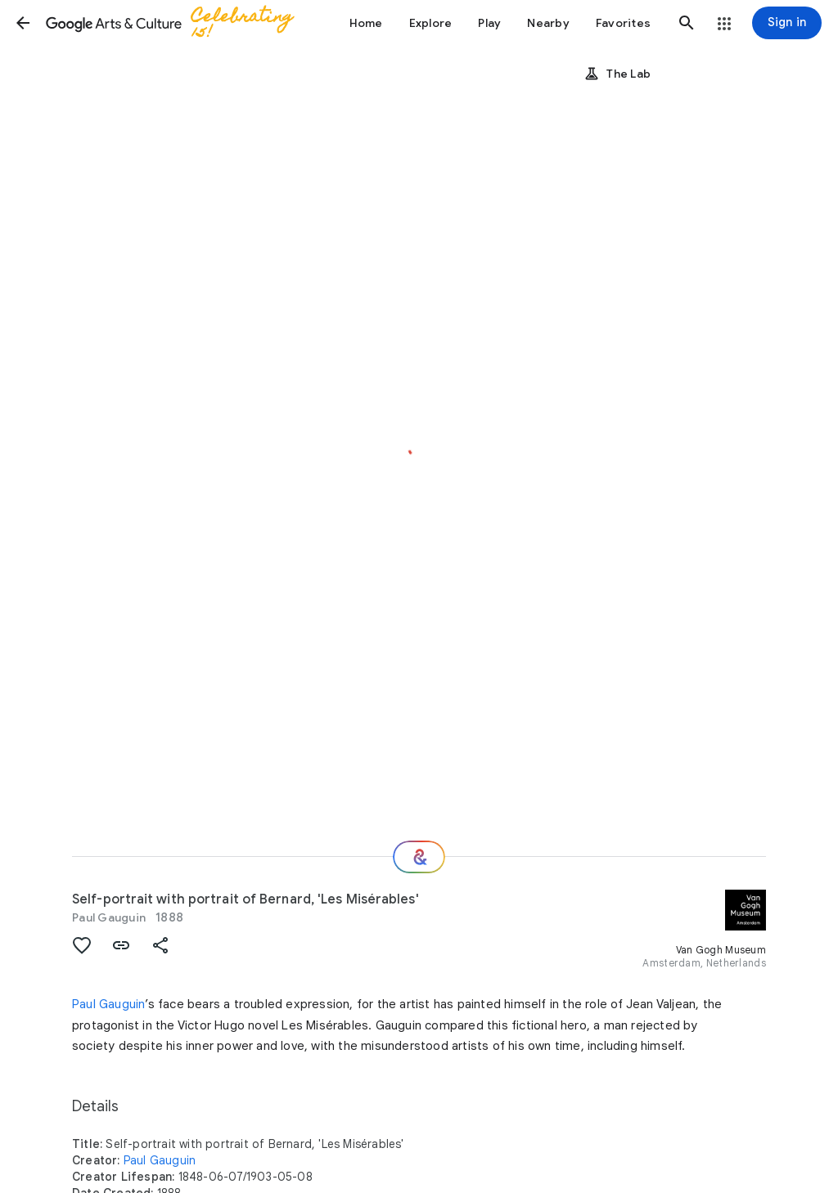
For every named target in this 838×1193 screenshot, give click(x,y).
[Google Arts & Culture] (177, 23)
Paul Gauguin (109, 917)
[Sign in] (787, 23)
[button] (23, 23)
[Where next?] (419, 857)
